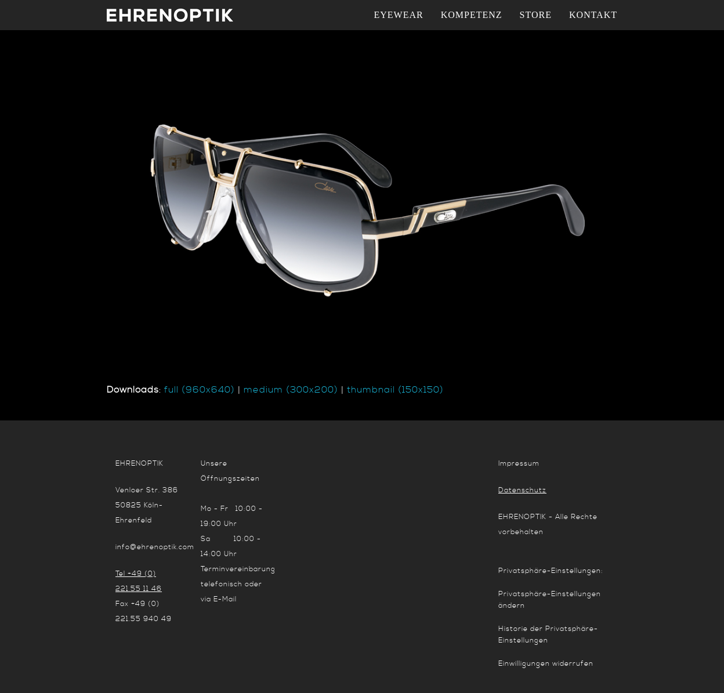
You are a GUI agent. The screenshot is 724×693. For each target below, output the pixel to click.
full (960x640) (199, 390)
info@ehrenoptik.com (154, 547)
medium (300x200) (291, 390)
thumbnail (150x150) (395, 390)
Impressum (519, 463)
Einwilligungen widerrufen (545, 663)
